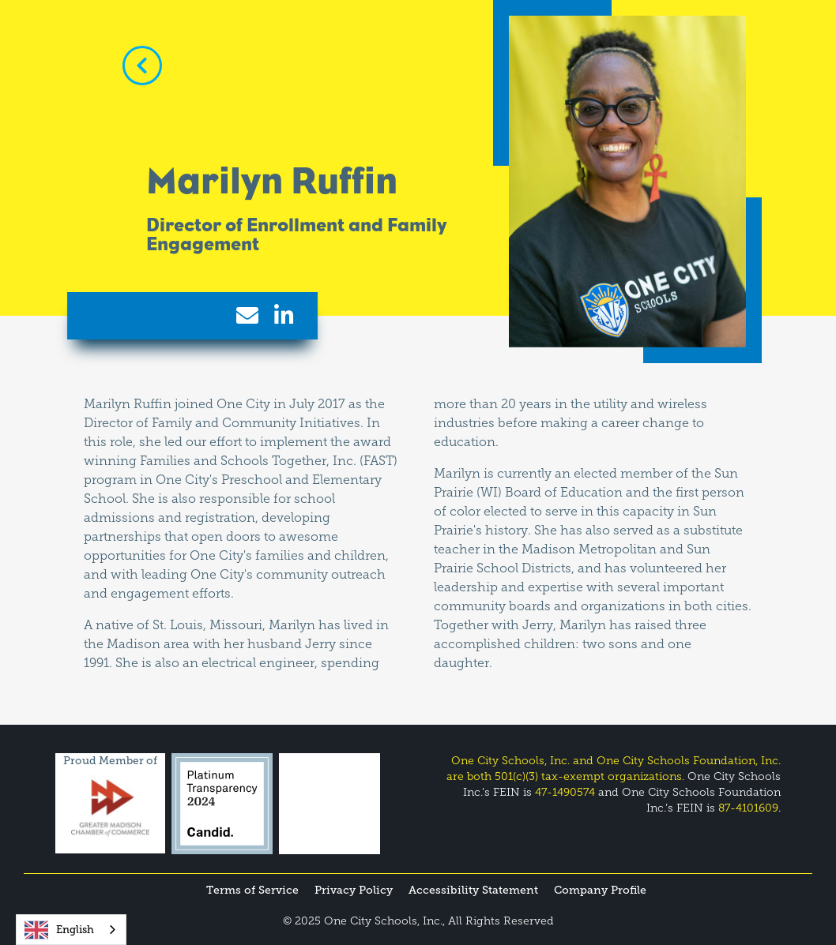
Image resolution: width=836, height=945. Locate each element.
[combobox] (71, 929)
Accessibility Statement (473, 890)
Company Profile (600, 890)
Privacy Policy (353, 890)
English (59, 930)
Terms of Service (252, 890)
